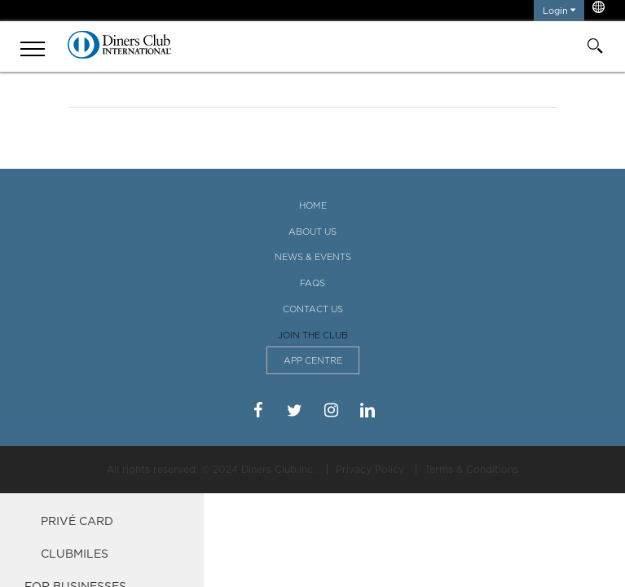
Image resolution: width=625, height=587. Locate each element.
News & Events (313, 257)
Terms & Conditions (471, 469)
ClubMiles (74, 553)
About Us (312, 231)
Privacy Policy (370, 469)
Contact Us (313, 309)
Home (313, 205)
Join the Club (313, 335)
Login (559, 10)
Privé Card (77, 520)
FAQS (312, 283)
